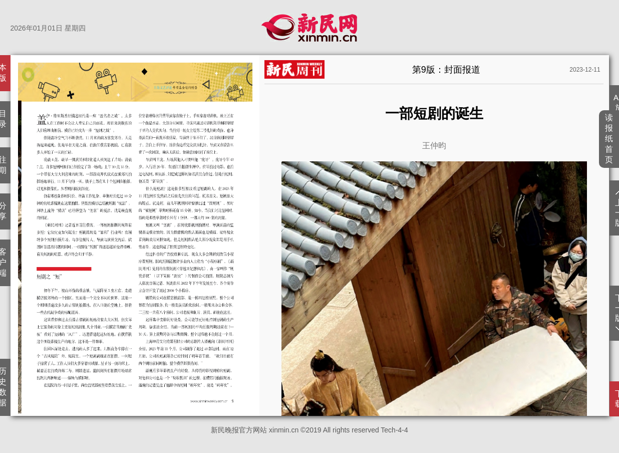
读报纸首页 (609, 138)
